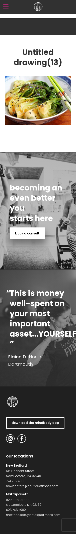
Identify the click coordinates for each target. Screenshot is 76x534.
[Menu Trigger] (6, 6)
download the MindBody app (35, 423)
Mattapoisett (17, 494)
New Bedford (16, 465)
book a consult (27, 233)
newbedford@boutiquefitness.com (32, 486)
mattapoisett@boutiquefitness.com (33, 515)
